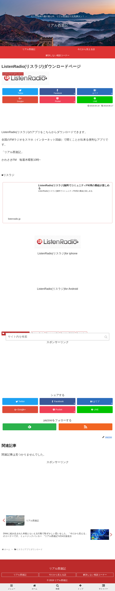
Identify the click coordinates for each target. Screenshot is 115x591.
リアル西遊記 (20, 574)
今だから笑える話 (57, 574)
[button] (106, 338)
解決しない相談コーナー (95, 574)
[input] (57, 338)
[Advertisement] (57, 117)
